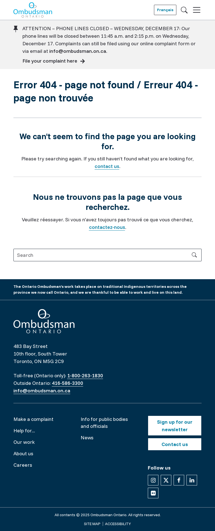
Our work (24, 442)
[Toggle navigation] (196, 10)
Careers (22, 465)
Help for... (24, 430)
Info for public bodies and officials (104, 422)
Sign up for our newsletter (174, 426)
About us (23, 453)
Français (165, 9)
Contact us (175, 444)
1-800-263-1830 (85, 375)
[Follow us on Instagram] (153, 480)
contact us (107, 166)
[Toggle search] (184, 10)
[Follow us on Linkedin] (191, 480)
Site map (92, 523)
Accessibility (118, 523)
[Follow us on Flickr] (153, 493)
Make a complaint (33, 419)
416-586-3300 (67, 383)
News (87, 437)
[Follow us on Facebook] (179, 480)
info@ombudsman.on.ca (77, 51)
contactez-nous (107, 227)
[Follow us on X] (166, 480)
